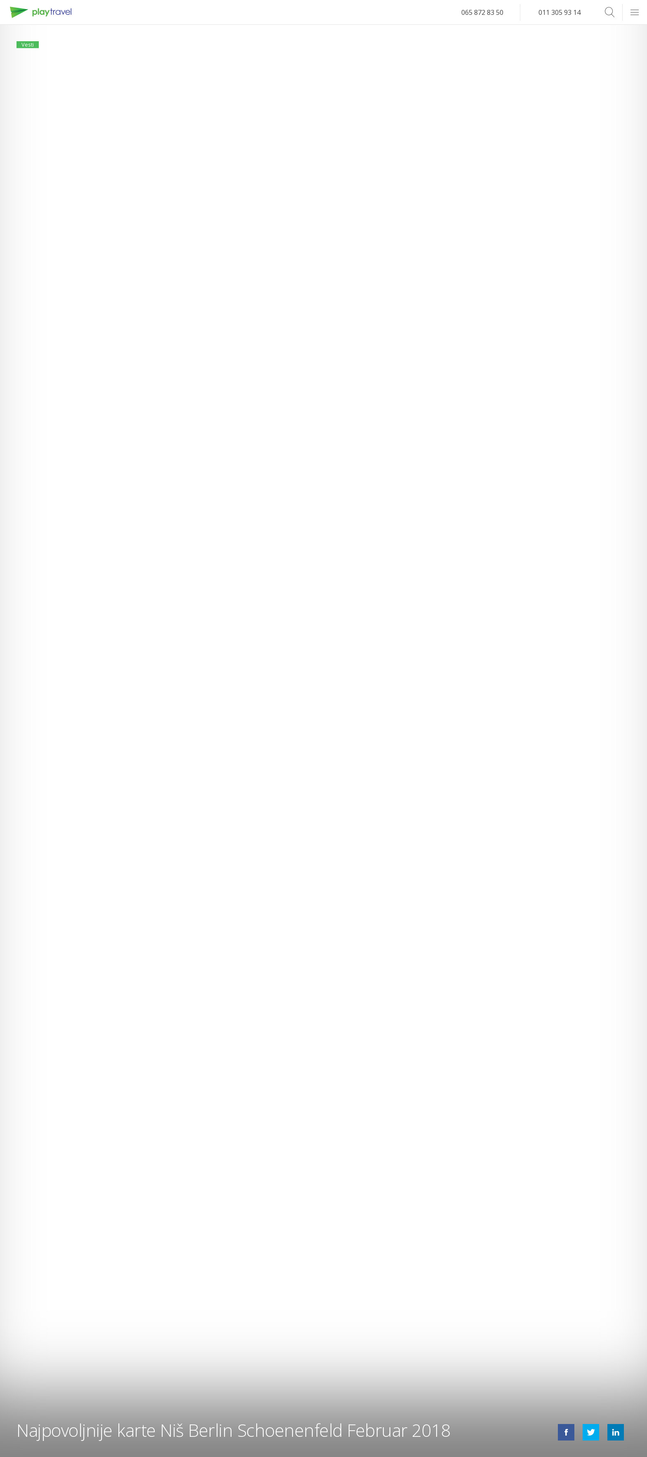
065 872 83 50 (482, 12)
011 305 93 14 (559, 12)
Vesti (32, 48)
